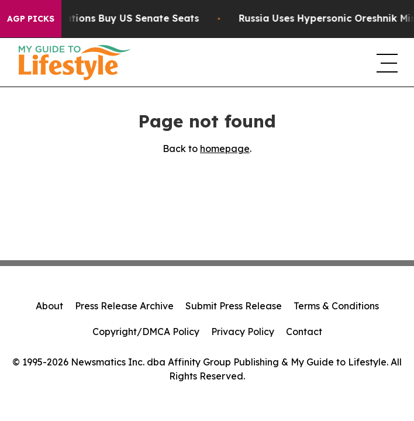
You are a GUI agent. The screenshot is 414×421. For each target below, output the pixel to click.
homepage (225, 148)
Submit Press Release (233, 306)
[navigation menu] (386, 63)
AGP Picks (30, 18)
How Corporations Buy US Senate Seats (110, 18)
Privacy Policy (242, 331)
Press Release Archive (124, 306)
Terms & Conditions (336, 306)
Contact (304, 331)
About (49, 306)
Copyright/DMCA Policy (145, 331)
